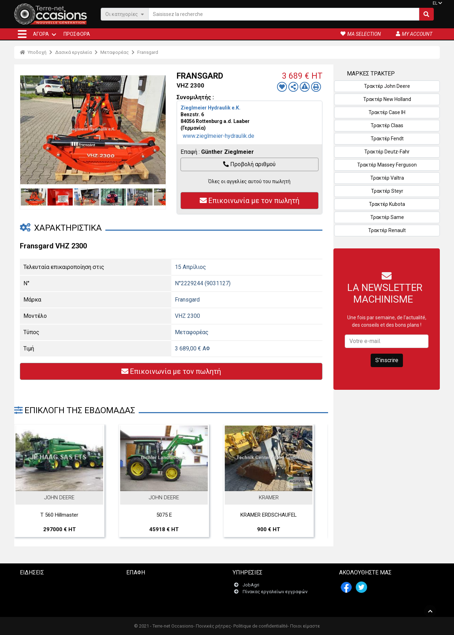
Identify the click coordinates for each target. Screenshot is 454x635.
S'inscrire (386, 360)
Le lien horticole (45, 595)
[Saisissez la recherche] (283, 14)
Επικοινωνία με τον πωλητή (249, 200)
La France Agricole (48, 568)
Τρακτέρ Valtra (387, 178)
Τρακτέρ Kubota (387, 204)
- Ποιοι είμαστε (304, 626)
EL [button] (435, 3)
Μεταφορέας (114, 52)
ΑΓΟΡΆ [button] (41, 34)
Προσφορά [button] (76, 34)
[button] (22, 34)
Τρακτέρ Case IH (387, 112)
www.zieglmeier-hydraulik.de (218, 136)
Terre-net (37, 575)
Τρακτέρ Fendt (387, 138)
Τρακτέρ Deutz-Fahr (387, 151)
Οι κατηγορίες (124, 14)
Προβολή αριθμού (249, 164)
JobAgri (251, 568)
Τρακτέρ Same (387, 217)
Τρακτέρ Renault (387, 230)
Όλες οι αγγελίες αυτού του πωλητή (249, 181)
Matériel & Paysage (48, 588)
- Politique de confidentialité (259, 626)
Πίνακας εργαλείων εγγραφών (275, 575)
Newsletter (142, 575)
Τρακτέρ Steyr (387, 191)
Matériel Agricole (46, 581)
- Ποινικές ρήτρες (212, 626)
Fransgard (147, 52)
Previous (27, 130)
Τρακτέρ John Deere (387, 86)
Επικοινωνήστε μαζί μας (156, 568)
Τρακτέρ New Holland (387, 99)
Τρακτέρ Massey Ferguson (387, 165)
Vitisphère (39, 602)
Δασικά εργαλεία (73, 52)
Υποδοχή (33, 52)
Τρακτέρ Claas (387, 125)
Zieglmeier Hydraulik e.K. (210, 108)
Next (158, 130)
